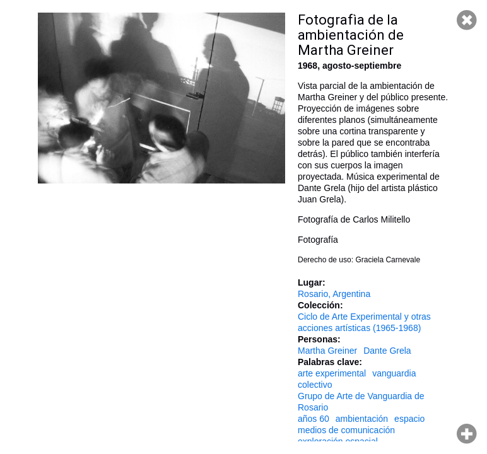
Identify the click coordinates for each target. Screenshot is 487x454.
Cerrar (467, 20)
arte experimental (332, 373)
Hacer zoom (467, 434)
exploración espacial (338, 441)
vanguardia (394, 373)
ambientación (362, 419)
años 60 (313, 419)
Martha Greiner (327, 351)
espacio (409, 419)
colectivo (315, 385)
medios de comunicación (346, 430)
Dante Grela (387, 351)
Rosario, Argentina (334, 294)
